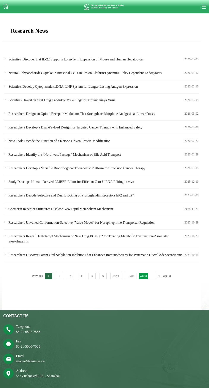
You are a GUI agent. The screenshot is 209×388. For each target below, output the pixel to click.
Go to (143, 275)
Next (116, 275)
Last (131, 275)
